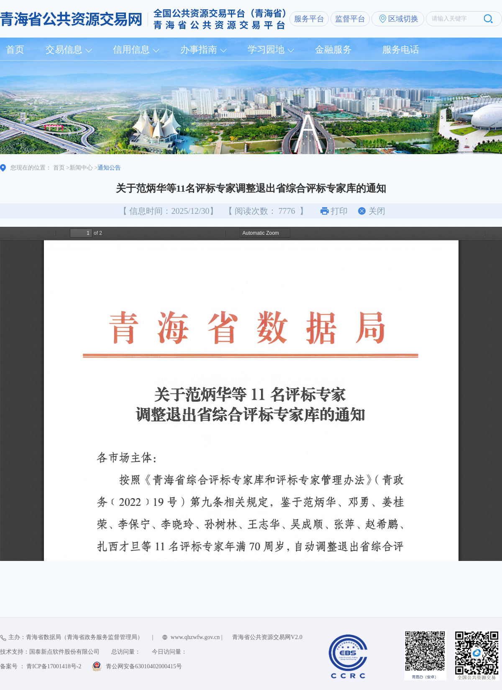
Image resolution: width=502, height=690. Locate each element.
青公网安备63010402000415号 (144, 666)
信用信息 (131, 49)
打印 (339, 211)
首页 (15, 49)
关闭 (377, 211)
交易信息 (64, 49)
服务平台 (309, 19)
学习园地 (266, 49)
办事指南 (198, 49)
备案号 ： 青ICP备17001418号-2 (40, 666)
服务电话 (400, 49)
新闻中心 (81, 168)
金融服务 (333, 49)
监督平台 (350, 19)
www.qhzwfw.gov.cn (195, 637)
